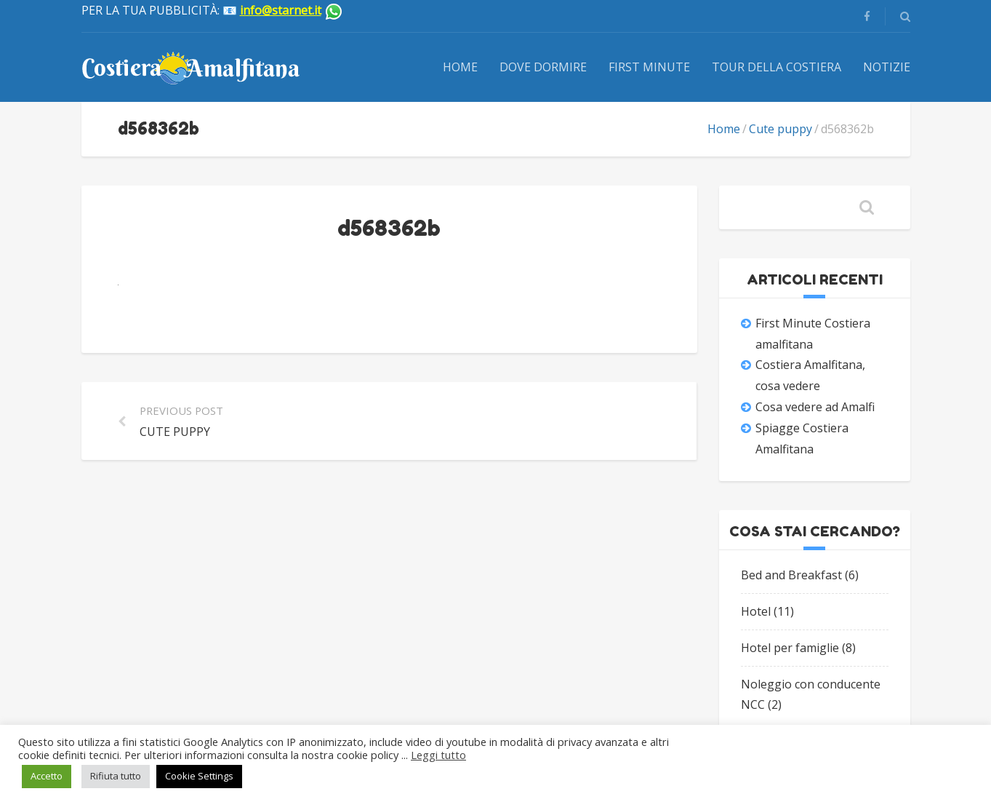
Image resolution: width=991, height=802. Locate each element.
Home (460, 67)
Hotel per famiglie (790, 648)
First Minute (649, 67)
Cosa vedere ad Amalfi (815, 407)
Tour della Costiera (776, 67)
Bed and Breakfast (791, 575)
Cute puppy (780, 129)
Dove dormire (543, 67)
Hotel (756, 611)
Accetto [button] (47, 775)
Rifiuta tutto (115, 775)
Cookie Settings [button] (199, 775)
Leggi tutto (438, 754)
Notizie (886, 67)
